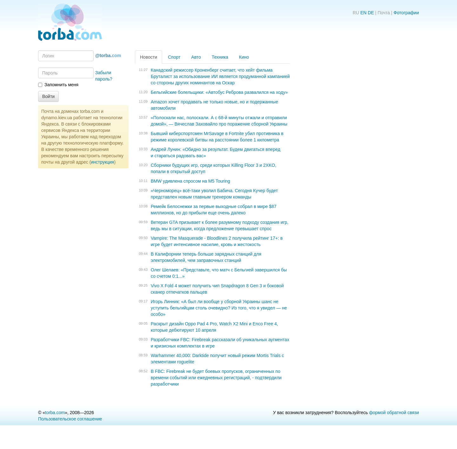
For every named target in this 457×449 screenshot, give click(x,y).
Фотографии (406, 12)
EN (363, 12)
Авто (196, 57)
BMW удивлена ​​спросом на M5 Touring (190, 181)
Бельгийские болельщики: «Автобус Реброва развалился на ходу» (219, 92)
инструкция (102, 162)
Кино (244, 57)
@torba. (108, 55)
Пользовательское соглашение (70, 418)
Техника (220, 57)
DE (371, 12)
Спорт (174, 57)
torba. (55, 412)
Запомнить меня (58, 84)
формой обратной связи (394, 412)
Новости (148, 57)
